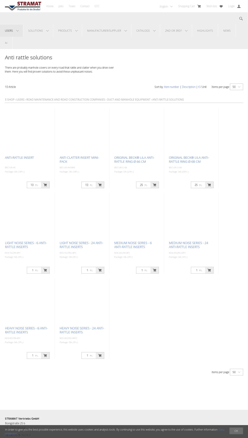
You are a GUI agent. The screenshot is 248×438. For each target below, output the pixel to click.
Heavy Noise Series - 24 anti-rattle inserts (82, 330)
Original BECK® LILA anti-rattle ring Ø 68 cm (189, 159)
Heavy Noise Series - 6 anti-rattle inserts (26, 330)
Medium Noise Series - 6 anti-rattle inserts (133, 245)
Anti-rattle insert (19, 157)
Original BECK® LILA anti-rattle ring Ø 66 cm (134, 159)
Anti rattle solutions (168, 99)
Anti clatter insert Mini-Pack (79, 159)
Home (50, 6)
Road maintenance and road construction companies (65, 99)
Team (72, 6)
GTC (97, 6)
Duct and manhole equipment (128, 99)
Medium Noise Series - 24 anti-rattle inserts (188, 245)
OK (236, 431)
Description (188, 87)
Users (20, 99)
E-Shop (9, 99)
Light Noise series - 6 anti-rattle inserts (26, 245)
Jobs (61, 6)
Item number (171, 87)
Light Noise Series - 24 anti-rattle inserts (81, 245)
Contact (84, 6)
